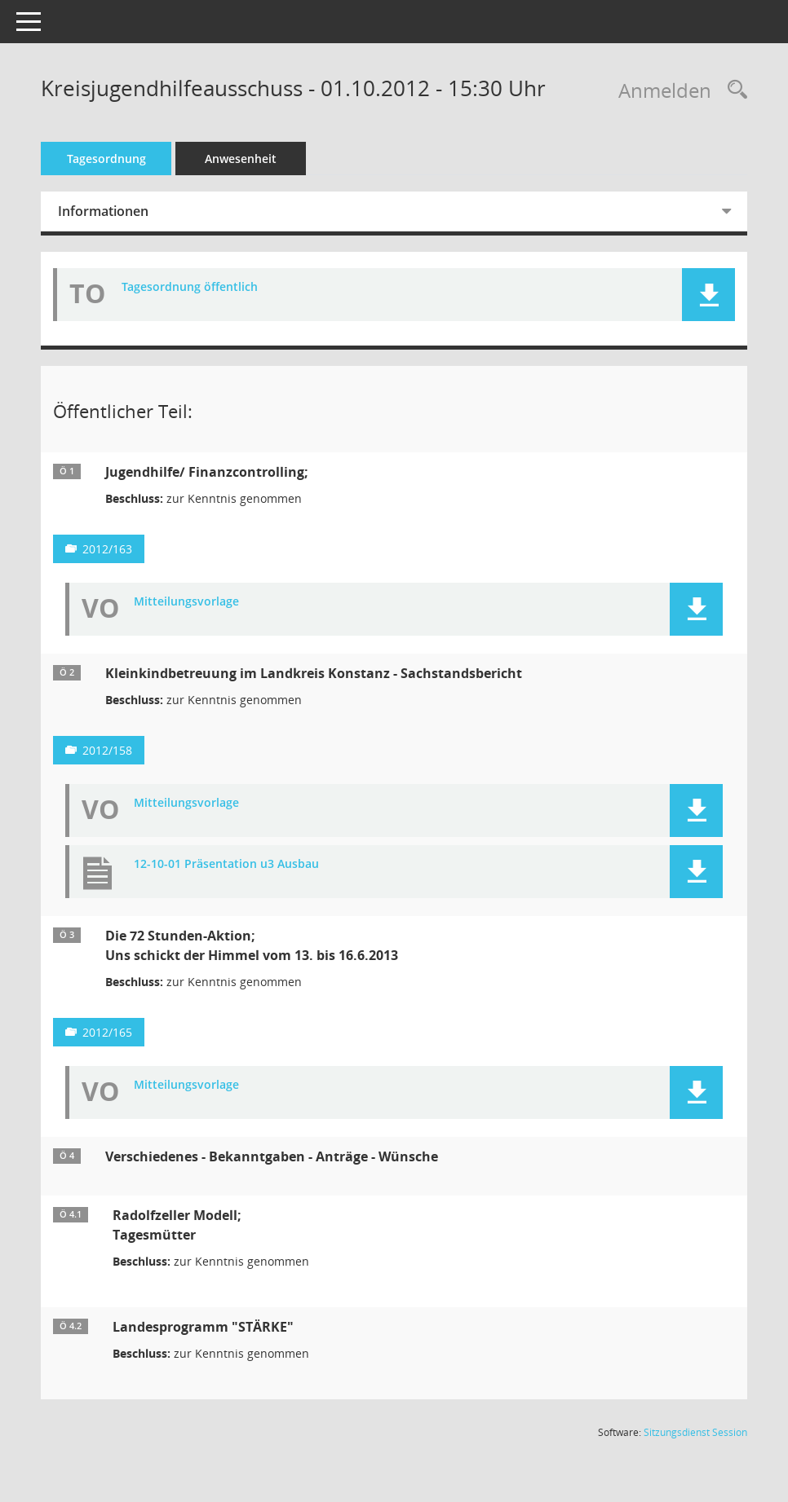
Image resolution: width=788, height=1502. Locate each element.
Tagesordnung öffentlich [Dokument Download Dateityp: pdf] (212, 287)
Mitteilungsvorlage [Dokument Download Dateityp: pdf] (209, 602)
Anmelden (664, 90)
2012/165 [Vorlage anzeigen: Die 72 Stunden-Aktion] (130, 1032)
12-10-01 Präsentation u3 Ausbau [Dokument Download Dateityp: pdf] (249, 864)
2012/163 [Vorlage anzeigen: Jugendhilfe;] (130, 549)
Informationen (126, 211)
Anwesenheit (263, 158)
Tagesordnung (129, 158)
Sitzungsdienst (695, 1432)
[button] (708, 294)
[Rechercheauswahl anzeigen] (733, 90)
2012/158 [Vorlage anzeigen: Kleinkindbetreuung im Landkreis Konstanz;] (130, 750)
